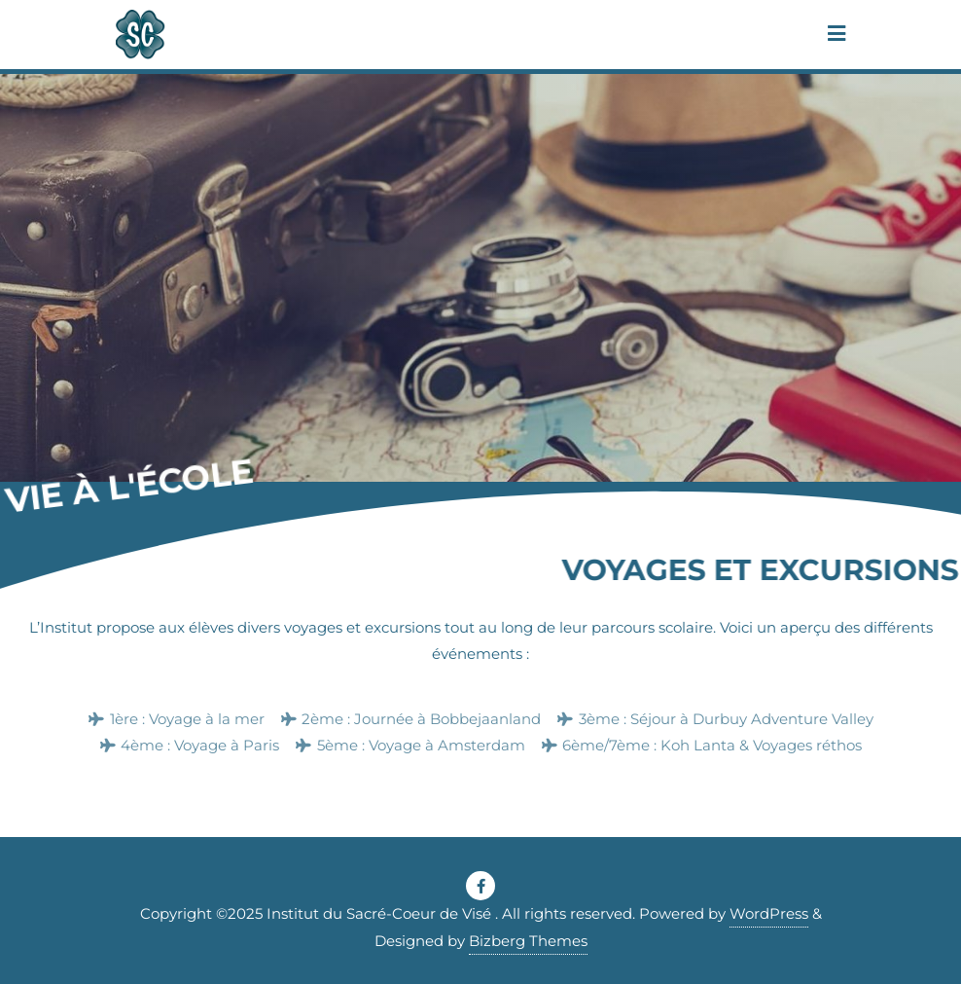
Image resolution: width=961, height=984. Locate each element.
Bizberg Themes (528, 940)
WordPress (769, 913)
